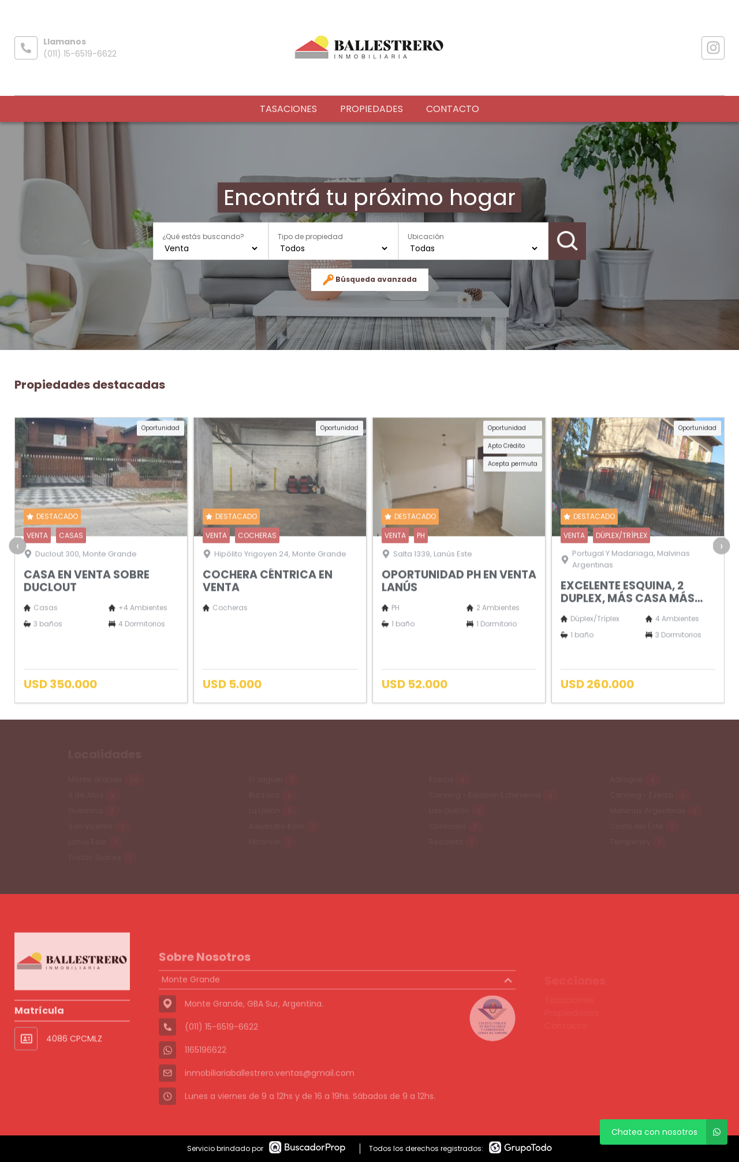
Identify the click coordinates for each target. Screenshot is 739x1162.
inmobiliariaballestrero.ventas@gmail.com (269, 1099)
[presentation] (17, 569)
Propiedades (371, 109)
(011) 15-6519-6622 (80, 53)
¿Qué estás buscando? (203, 236)
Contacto (452, 109)
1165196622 (205, 1076)
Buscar (567, 240)
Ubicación (426, 236)
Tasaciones (288, 109)
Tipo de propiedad (310, 236)
